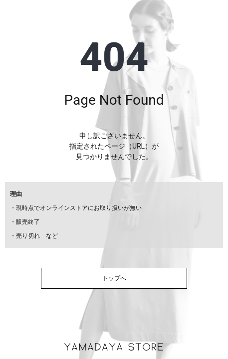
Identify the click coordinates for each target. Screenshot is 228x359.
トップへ (114, 278)
